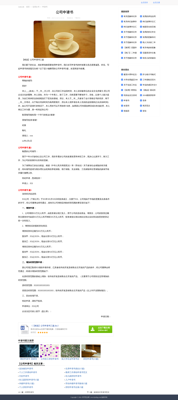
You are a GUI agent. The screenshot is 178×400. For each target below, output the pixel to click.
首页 (28, 7)
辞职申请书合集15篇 (74, 387)
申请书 (44, 7)
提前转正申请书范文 (101, 392)
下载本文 (77, 18)
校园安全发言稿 (149, 27)
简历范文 (146, 106)
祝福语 (126, 111)
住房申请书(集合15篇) (75, 369)
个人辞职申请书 (26, 387)
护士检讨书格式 (149, 74)
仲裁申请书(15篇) (26, 383)
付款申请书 (24, 376)
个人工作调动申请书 (28, 372)
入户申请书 (70, 380)
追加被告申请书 (26, 369)
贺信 (144, 111)
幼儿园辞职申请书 (73, 376)
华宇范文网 (85, 397)
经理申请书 (29, 392)
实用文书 (36, 7)
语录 (144, 100)
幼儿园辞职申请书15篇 (29, 380)
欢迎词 (126, 106)
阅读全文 (70, 18)
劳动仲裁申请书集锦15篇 (76, 383)
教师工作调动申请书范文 (76, 372)
